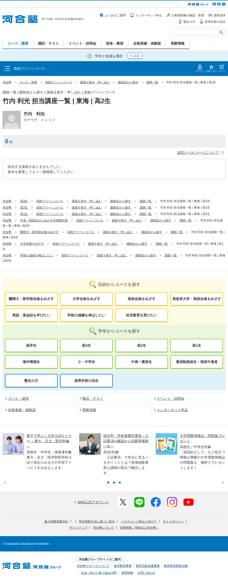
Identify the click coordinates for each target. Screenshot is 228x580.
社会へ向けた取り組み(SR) (99, 573)
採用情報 (127, 573)
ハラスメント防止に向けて (139, 521)
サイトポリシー (173, 521)
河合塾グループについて (93, 566)
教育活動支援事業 (148, 566)
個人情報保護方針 (58, 521)
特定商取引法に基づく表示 (97, 521)
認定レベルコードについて (200, 152)
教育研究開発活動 (176, 566)
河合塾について (103, 527)
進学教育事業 (123, 566)
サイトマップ (78, 527)
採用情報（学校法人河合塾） (139, 527)
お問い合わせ (146, 573)
